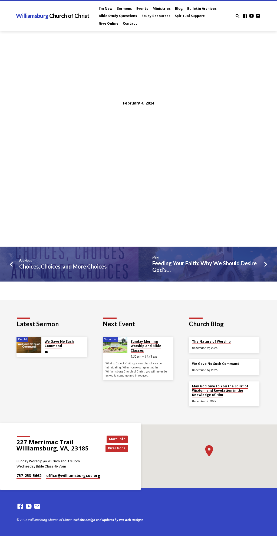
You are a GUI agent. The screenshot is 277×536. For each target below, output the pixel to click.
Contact (130, 23)
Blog (179, 8)
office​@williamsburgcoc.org (73, 475)
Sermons (124, 8)
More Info (115, 438)
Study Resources (155, 16)
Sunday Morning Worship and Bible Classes (146, 345)
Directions (115, 448)
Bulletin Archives (202, 8)
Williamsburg (52, 15)
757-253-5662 (29, 475)
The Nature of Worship (211, 341)
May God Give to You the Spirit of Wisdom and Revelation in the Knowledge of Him (220, 390)
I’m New (106, 8)
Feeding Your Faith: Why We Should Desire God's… (204, 266)
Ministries (162, 8)
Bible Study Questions (118, 16)
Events (142, 8)
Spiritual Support (190, 16)
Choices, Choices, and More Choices (63, 266)
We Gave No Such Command (59, 343)
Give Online (108, 23)
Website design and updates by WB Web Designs (108, 520)
